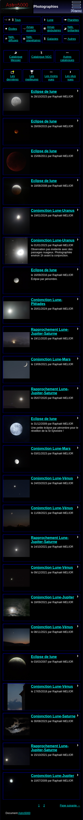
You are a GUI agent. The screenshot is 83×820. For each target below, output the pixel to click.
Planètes (71, 20)
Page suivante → (70, 805)
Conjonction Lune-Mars (51, 359)
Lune (48, 20)
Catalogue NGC (41, 54)
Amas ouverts (29, 28)
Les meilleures (31, 75)
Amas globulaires (52, 28)
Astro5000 (24, 813)
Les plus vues (70, 75)
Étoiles (10, 28)
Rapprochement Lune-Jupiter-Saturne (50, 331)
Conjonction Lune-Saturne (53, 716)
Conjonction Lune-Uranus (52, 210)
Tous (12, 20)
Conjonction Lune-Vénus (52, 478)
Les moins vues (51, 75)
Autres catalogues (67, 56)
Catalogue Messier (15, 56)
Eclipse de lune (44, 91)
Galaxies (50, 38)
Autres (70, 38)
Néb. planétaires (31, 38)
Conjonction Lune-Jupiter (52, 597)
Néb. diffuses (11, 38)
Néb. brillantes (71, 28)
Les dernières (13, 75)
